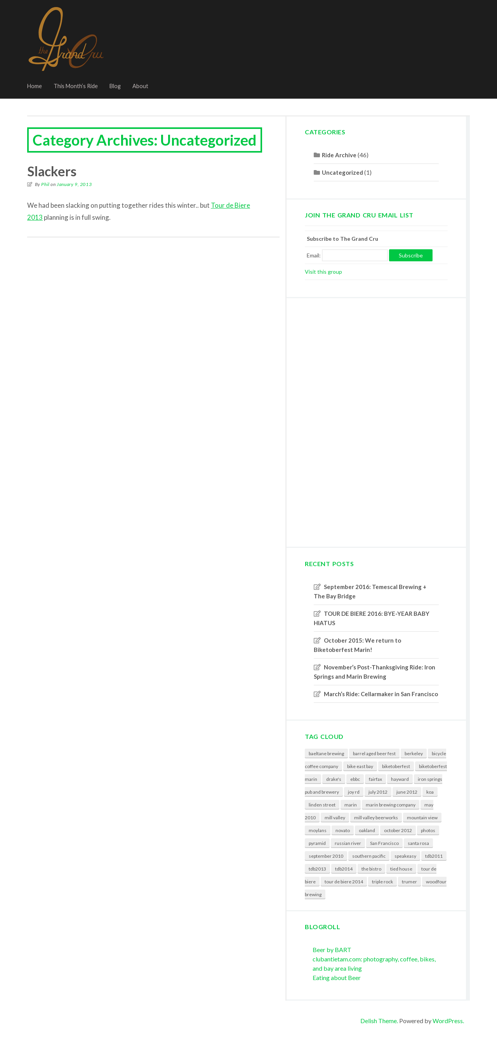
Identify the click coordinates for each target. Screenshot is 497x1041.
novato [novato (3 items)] (342, 830)
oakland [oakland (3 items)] (367, 830)
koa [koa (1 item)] (430, 792)
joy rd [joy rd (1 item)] (354, 792)
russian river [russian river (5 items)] (348, 843)
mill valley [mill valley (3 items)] (335, 817)
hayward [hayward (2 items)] (400, 779)
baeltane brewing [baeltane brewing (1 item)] (326, 753)
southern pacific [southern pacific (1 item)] (369, 856)
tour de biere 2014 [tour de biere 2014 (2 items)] (344, 882)
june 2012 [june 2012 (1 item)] (406, 792)
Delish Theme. (379, 1020)
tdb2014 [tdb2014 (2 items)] (344, 869)
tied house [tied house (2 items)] (401, 869)
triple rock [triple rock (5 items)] (382, 882)
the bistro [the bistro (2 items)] (371, 869)
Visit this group (323, 271)
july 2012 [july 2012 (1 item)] (378, 792)
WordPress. (448, 1020)
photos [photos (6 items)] (428, 830)
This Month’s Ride (76, 86)
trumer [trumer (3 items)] (409, 882)
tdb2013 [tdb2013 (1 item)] (317, 869)
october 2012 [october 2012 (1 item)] (398, 830)
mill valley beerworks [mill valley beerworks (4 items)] (376, 817)
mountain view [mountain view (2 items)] (422, 817)
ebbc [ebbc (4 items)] (355, 779)
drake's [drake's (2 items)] (333, 779)
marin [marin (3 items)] (350, 805)
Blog (115, 86)
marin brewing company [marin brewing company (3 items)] (390, 805)
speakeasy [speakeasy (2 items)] (405, 856)
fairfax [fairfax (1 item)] (375, 779)
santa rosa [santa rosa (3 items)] (418, 843)
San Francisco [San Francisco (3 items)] (384, 843)
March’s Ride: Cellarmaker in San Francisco (381, 693)
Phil (45, 184)
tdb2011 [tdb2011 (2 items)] (434, 856)
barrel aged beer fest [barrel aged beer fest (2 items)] (374, 753)
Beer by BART (332, 949)
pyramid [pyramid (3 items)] (317, 843)
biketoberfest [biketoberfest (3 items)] (396, 766)
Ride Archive (339, 154)
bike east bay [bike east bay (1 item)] (360, 766)
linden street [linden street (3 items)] (322, 805)
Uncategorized (342, 172)
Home (34, 86)
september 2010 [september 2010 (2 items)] (326, 856)
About (140, 86)
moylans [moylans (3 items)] (318, 830)
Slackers (51, 171)
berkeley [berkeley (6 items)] (414, 753)
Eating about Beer (337, 977)
